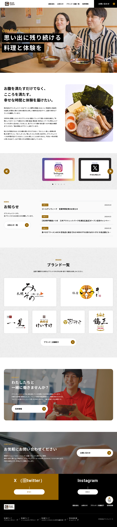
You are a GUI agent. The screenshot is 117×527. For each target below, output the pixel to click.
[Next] (110, 171)
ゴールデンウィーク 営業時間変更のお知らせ (60, 209)
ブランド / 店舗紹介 (97, 505)
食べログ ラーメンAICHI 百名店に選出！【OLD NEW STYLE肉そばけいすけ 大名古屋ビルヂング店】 (79, 232)
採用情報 (85, 4)
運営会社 (51, 4)
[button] (52, 184)
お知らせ (60, 4)
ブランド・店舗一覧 (72, 4)
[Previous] (7, 171)
